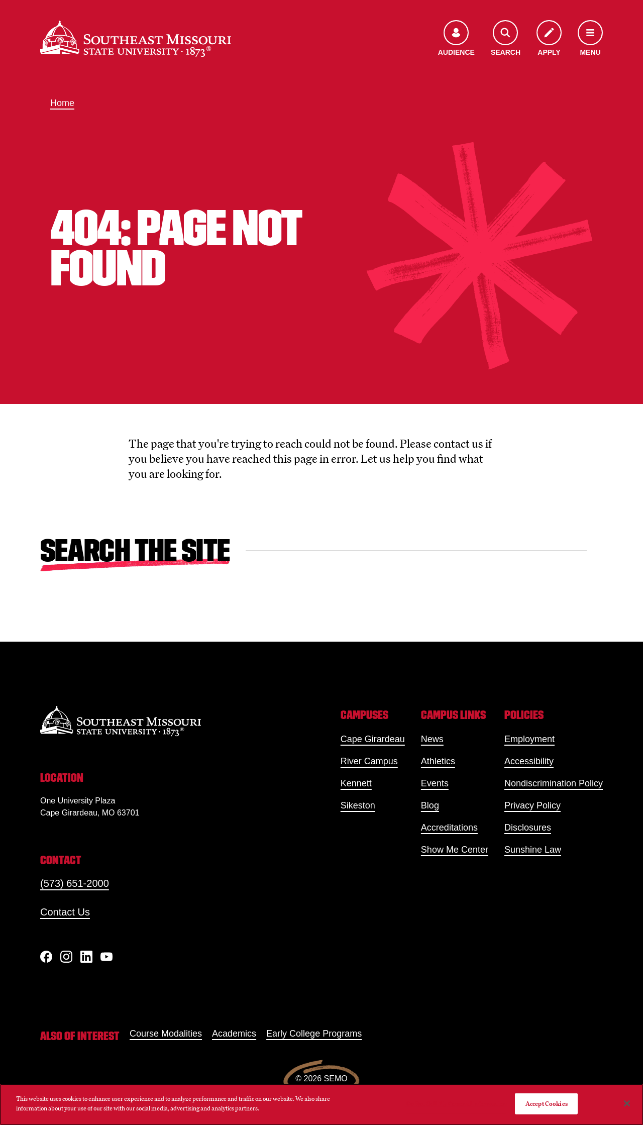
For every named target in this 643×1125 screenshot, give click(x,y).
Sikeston (358, 805)
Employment (529, 739)
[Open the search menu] (505, 39)
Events (435, 783)
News (432, 739)
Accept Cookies (546, 1103)
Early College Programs (314, 1034)
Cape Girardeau (373, 739)
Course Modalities (166, 1034)
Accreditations (449, 828)
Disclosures (527, 828)
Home (62, 103)
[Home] (135, 39)
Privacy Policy (532, 805)
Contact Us (65, 911)
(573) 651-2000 (74, 883)
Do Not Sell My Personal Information (456, 1103)
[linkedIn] (86, 957)
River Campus (369, 761)
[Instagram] (66, 957)
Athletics (438, 761)
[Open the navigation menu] (590, 39)
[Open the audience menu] (456, 39)
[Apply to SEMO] (549, 39)
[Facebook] (46, 957)
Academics (234, 1034)
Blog (430, 805)
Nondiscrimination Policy (553, 783)
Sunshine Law (532, 850)
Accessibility (529, 761)
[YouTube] (106, 957)
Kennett (356, 783)
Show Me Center (454, 850)
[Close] (627, 1103)
